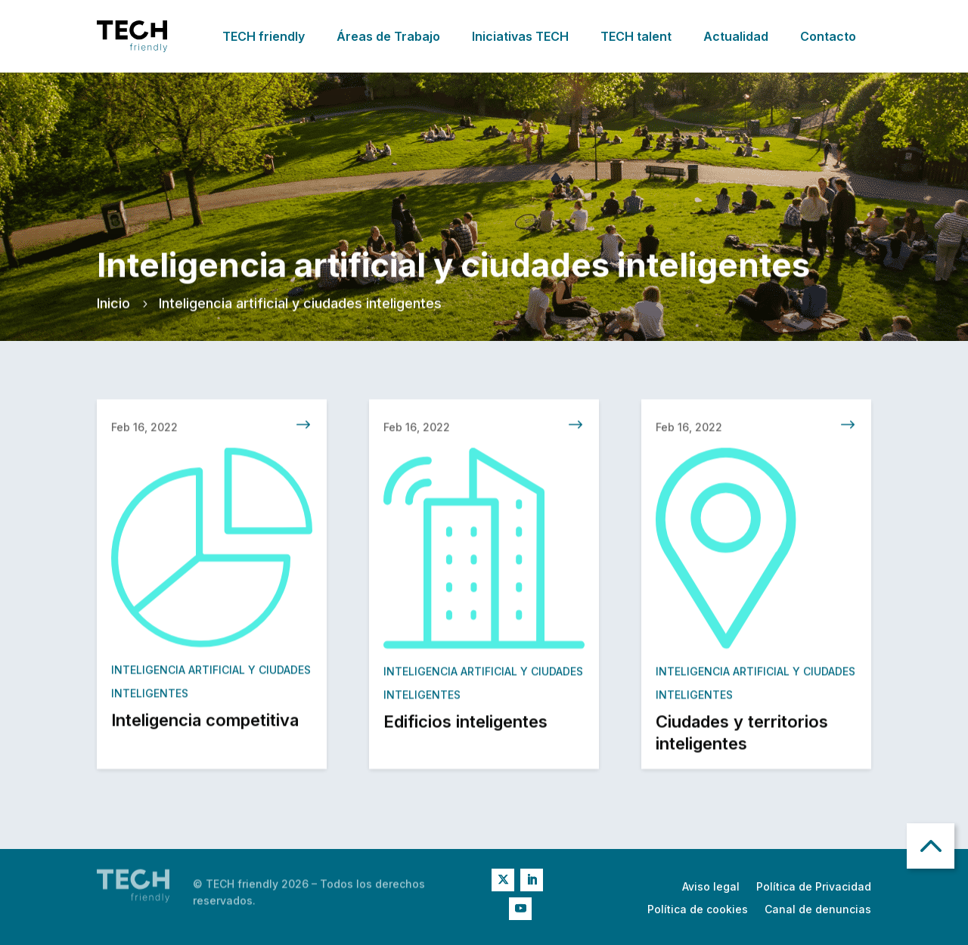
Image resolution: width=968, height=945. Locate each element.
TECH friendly (263, 36)
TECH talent (636, 36)
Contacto (828, 36)
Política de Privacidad (813, 887)
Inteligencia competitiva (205, 724)
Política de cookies (697, 910)
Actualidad (735, 36)
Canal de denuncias (818, 910)
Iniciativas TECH (520, 36)
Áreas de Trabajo (388, 36)
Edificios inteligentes (465, 726)
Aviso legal (711, 887)
